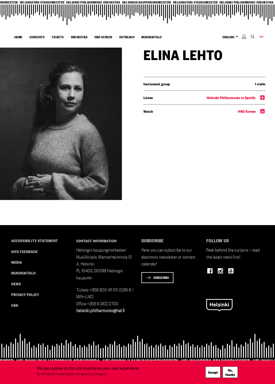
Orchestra (79, 37)
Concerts (37, 37)
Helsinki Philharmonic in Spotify (231, 97)
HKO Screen (103, 37)
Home (18, 37)
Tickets (58, 37)
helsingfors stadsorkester (42, 2)
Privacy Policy (25, 294)
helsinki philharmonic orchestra (93, 2)
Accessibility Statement (34, 240)
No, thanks (230, 373)
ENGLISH (231, 37)
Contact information (96, 240)
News (16, 283)
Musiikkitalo (151, 37)
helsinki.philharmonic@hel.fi (100, 310)
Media (16, 262)
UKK (14, 305)
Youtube (230, 270)
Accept (213, 373)
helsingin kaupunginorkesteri (146, 2)
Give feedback (24, 251)
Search (252, 36)
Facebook (209, 270)
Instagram (220, 270)
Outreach (126, 37)
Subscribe (161, 277)
